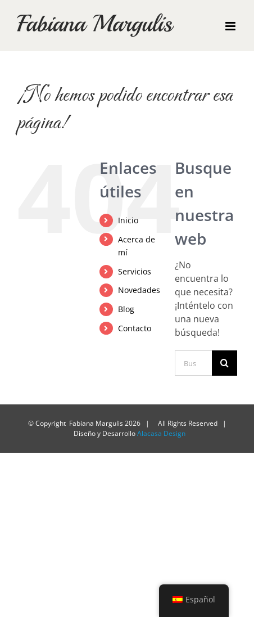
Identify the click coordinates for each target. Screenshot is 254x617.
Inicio (128, 220)
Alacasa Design (161, 433)
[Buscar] (224, 363)
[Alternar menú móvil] (231, 26)
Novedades (139, 290)
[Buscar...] (193, 363)
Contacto (134, 328)
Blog (126, 309)
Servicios (134, 271)
